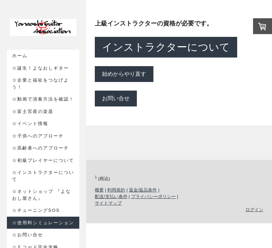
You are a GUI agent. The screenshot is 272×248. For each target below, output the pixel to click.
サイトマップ (108, 203)
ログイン (254, 209)
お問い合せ (116, 98)
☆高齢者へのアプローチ (40, 148)
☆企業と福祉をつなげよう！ (40, 84)
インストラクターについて (166, 47)
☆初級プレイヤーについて (43, 160)
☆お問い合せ (27, 234)
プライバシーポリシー (153, 196)
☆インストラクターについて (43, 176)
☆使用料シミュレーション (43, 222)
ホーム (20, 55)
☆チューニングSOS (36, 210)
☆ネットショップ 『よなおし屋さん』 (41, 195)
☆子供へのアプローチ (38, 135)
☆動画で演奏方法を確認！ (43, 99)
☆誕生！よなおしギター (40, 68)
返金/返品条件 (143, 190)
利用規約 (116, 190)
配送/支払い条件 (111, 196)
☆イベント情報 (30, 123)
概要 (99, 190)
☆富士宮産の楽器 (32, 111)
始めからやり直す (124, 74)
